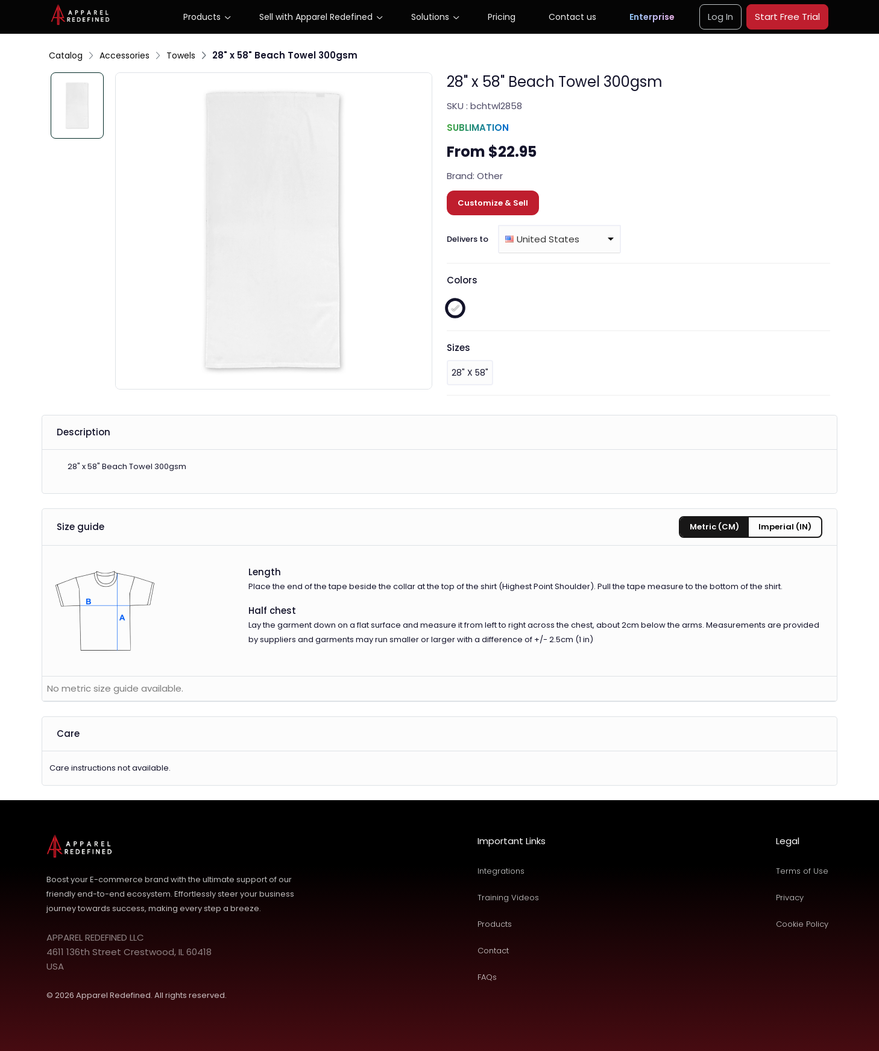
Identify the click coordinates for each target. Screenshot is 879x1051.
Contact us (572, 17)
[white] (455, 308)
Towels (180, 55)
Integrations (501, 871)
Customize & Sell (493, 203)
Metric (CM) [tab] (714, 526)
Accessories (124, 55)
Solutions (430, 17)
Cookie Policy (802, 924)
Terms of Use (802, 871)
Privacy (790, 897)
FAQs (487, 977)
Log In (720, 16)
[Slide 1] (77, 105)
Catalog (66, 55)
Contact (493, 950)
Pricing (501, 17)
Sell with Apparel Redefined (316, 17)
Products (202, 17)
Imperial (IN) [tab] (784, 526)
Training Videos (508, 897)
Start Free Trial (787, 16)
